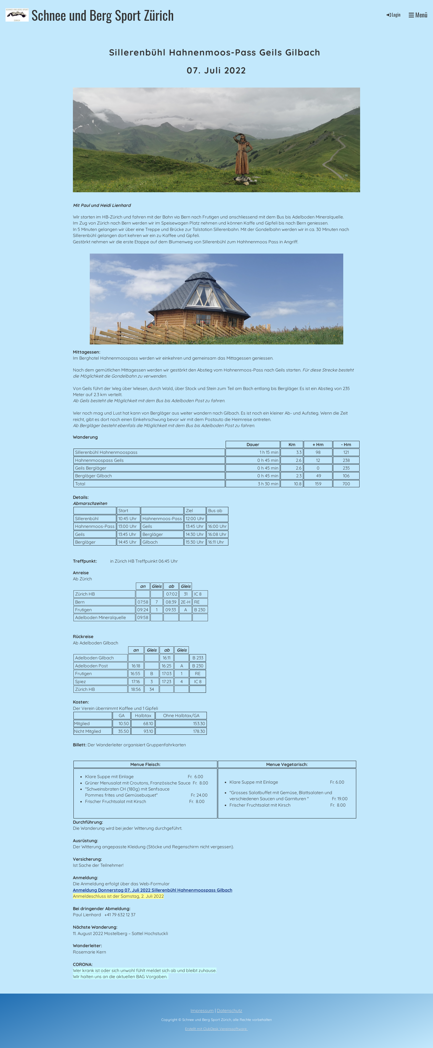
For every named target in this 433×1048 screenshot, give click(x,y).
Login (393, 14)
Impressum (202, 1010)
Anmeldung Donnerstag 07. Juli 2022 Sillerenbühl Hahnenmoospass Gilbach (152, 890)
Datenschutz (229, 1010)
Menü (418, 14)
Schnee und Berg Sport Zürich (102, 15)
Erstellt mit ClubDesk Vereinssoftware (216, 1028)
